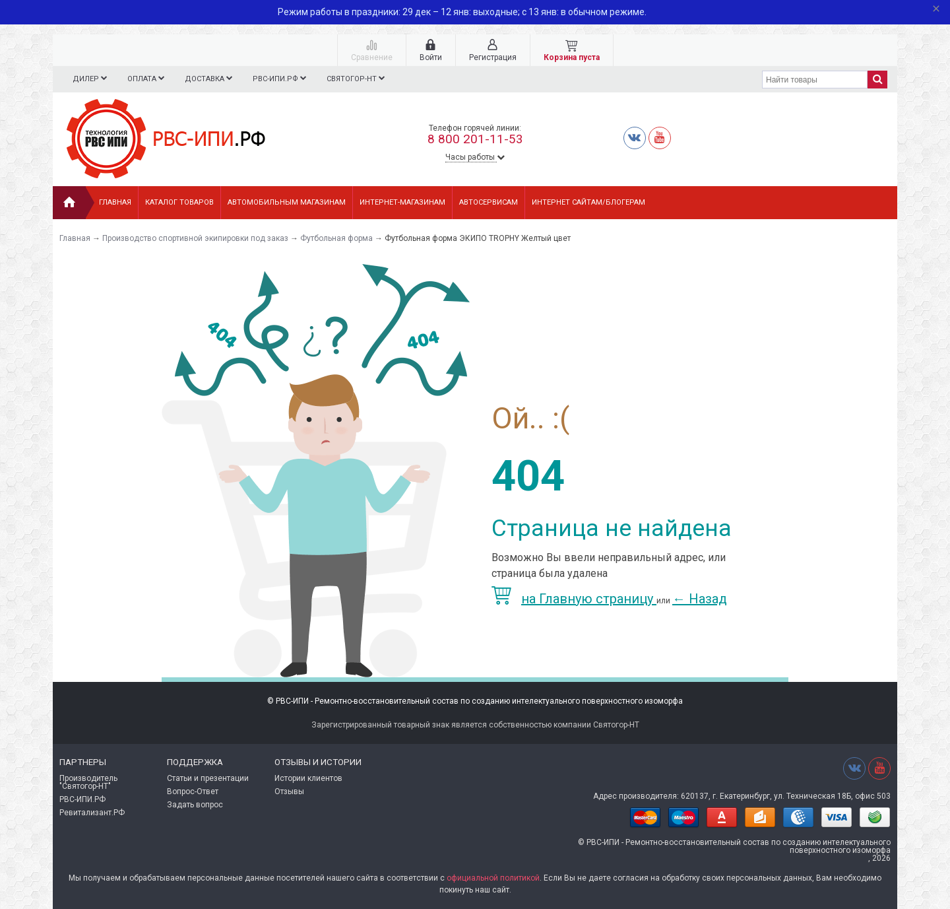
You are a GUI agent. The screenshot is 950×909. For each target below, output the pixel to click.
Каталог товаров (179, 202)
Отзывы (289, 791)
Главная (115, 202)
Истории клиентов (308, 778)
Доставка (213, 78)
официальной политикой (493, 878)
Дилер (90, 78)
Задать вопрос (195, 804)
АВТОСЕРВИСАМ (488, 202)
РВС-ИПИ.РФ (286, 78)
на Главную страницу (573, 599)
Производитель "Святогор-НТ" (88, 782)
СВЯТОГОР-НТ (363, 78)
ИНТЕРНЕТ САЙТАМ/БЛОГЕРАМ (588, 202)
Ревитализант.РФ (92, 812)
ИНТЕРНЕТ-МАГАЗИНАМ (402, 202)
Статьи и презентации (208, 778)
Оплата (148, 78)
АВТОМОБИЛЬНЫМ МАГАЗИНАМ (287, 202)
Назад (699, 599)
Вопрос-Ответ (192, 791)
